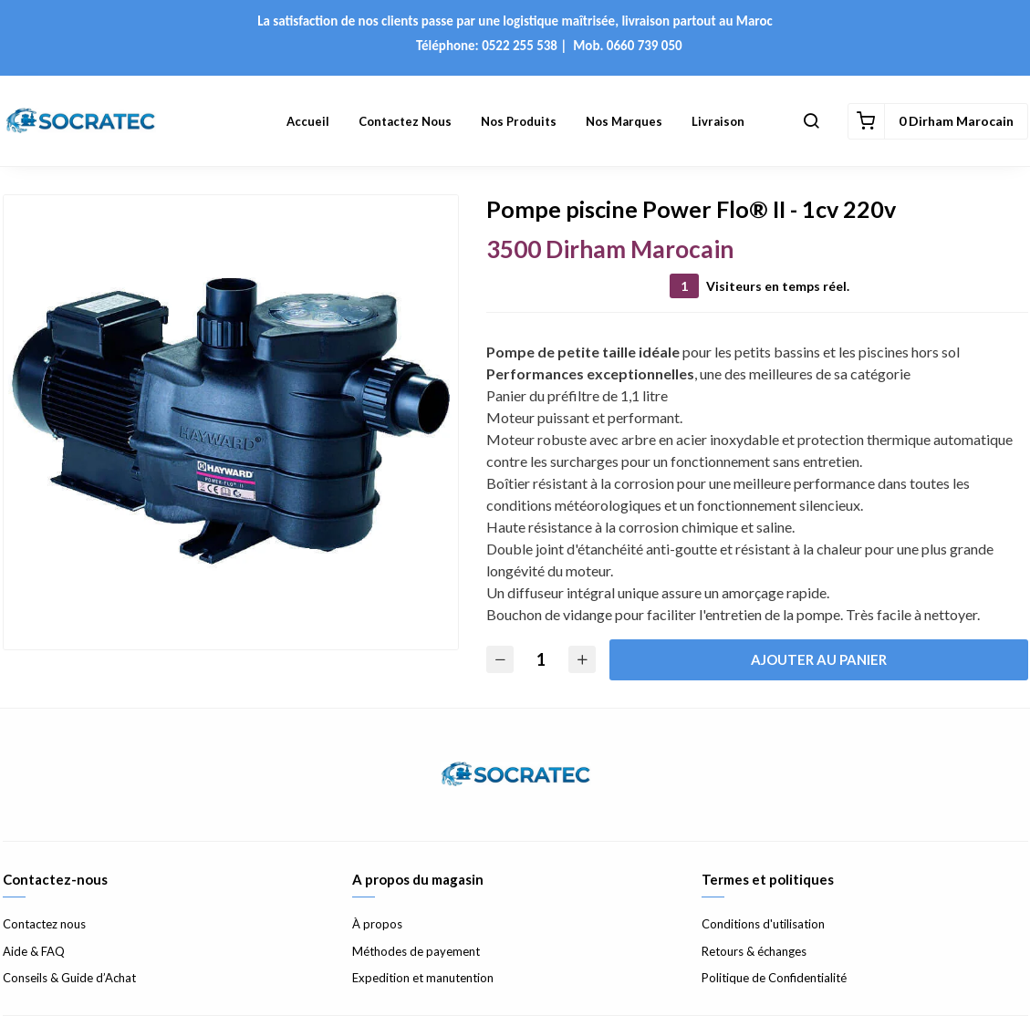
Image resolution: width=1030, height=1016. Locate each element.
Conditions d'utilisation (763, 924)
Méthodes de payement (416, 951)
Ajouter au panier (819, 659)
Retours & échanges (754, 951)
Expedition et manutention (423, 977)
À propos (377, 924)
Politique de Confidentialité (774, 977)
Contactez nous (405, 121)
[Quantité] (541, 659)
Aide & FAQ (34, 951)
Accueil (307, 121)
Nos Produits (519, 121)
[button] (811, 121)
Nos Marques (624, 121)
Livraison (718, 121)
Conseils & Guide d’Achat (69, 977)
